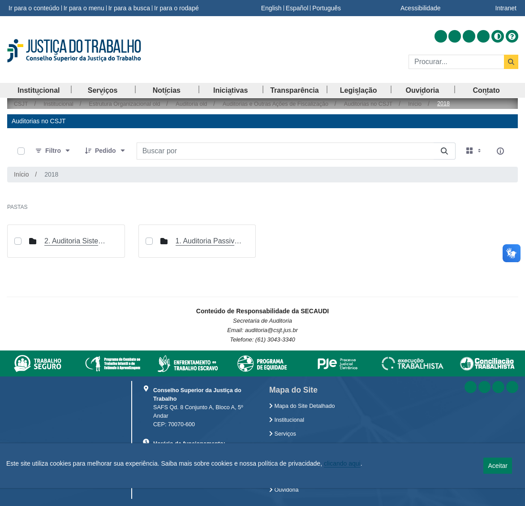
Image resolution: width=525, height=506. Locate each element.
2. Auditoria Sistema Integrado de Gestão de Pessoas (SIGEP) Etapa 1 (77, 241)
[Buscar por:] (285, 151)
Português (326, 8)
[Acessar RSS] (441, 36)
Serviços (282, 434)
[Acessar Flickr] (483, 36)
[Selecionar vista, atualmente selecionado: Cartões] (474, 151)
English (271, 8)
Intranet (505, 8)
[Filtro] (53, 151)
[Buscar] (456, 62)
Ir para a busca (129, 8)
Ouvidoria (283, 490)
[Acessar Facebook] (454, 36)
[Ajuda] (512, 36)
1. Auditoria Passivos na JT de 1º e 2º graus (209, 241)
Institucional (286, 420)
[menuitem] (39, 90)
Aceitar (498, 465)
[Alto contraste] (497, 36)
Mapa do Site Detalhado (302, 406)
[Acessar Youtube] (469, 36)
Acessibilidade (420, 8)
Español (297, 8)
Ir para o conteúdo (34, 8)
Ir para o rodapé (176, 8)
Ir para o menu (84, 8)
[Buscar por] (444, 151)
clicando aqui (342, 463)
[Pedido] (105, 151)
